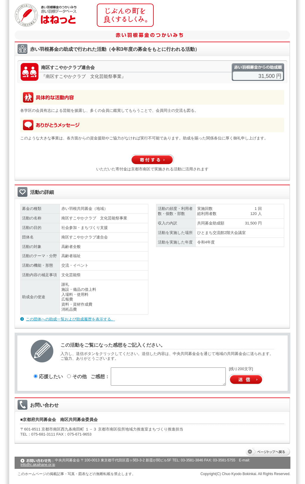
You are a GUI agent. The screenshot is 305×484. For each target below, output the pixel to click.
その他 (77, 376)
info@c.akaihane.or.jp (38, 465)
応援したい (48, 376)
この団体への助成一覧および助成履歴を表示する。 (70, 319)
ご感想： (100, 376)
